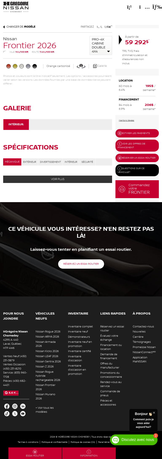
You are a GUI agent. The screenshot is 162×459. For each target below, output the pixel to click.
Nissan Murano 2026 (45, 396)
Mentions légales (126, 120)
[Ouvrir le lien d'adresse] (12, 344)
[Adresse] (142, 7)
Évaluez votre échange (109, 338)
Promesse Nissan (144, 347)
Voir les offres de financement (131, 145)
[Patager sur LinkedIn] (106, 26)
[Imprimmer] (110, 26)
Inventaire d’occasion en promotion (77, 370)
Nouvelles (139, 331)
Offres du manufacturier (109, 366)
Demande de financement (108, 356)
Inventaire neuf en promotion (80, 344)
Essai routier (35, 453)
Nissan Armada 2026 (46, 344)
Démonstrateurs (79, 337)
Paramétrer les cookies (110, 442)
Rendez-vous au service (111, 384)
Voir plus (57, 179)
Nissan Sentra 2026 (48, 361)
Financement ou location (111, 347)
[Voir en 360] (81, 66)
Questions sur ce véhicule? (131, 170)
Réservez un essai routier (81, 264)
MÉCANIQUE (12, 161)
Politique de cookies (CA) (83, 442)
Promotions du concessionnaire (111, 375)
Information (89, 453)
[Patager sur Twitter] (102, 26)
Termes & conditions (28, 442)
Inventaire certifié (79, 351)
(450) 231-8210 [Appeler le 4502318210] (12, 368)
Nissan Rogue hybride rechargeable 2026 (48, 376)
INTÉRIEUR (71, 162)
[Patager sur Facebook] (98, 26)
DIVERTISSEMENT (50, 162)
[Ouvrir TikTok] (6, 413)
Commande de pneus (110, 393)
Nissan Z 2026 (45, 366)
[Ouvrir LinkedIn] (22, 406)
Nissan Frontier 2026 (45, 387)
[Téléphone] (129, 7)
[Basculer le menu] (154, 7)
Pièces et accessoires (108, 403)
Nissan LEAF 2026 (47, 356)
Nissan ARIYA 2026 (47, 336)
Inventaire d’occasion (75, 358)
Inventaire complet (80, 326)
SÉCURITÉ (87, 162)
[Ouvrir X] (14, 413)
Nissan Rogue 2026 (48, 331)
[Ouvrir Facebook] (6, 406)
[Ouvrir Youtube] (22, 413)
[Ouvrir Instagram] (14, 406)
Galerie (100, 66)
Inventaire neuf (78, 331)
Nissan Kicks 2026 (47, 351)
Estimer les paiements (134, 133)
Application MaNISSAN (140, 359)
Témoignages (142, 342)
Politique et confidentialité (54, 442)
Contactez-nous (143, 326)
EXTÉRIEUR (29, 162)
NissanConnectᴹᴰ (144, 352)
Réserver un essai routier (136, 158)
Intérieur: (16, 124)
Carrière (138, 337)
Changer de (19, 26)
